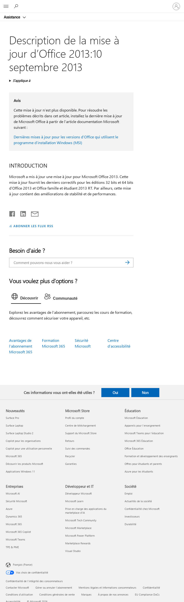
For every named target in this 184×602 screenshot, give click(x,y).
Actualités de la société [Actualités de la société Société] (138, 501)
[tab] (26, 297)
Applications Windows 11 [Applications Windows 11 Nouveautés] (20, 471)
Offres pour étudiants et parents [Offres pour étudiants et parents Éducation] (143, 464)
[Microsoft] (92, 3)
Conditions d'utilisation (19, 594)
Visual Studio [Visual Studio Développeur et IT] (72, 551)
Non (145, 392)
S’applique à (21, 80)
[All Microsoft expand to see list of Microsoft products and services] (6, 6)
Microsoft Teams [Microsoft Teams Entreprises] (15, 539)
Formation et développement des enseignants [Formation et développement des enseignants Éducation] (151, 456)
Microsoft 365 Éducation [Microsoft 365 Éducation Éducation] (139, 441)
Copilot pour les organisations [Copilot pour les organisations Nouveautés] (23, 441)
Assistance (12, 17)
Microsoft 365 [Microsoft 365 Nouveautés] (14, 456)
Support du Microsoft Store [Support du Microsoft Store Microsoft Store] (81, 433)
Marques (86, 594)
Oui (115, 392)
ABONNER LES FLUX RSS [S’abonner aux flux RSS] (33, 226)
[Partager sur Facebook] (12, 212)
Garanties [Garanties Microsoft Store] (71, 464)
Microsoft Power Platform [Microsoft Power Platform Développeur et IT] (80, 535)
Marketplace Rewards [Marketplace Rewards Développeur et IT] (78, 543)
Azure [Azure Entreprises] (9, 509)
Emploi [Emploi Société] (128, 493)
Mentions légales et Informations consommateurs (107, 587)
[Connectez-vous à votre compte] (176, 6)
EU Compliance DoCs (147, 594)
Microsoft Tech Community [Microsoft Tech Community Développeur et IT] (80, 520)
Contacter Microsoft (17, 587)
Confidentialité (151, 587)
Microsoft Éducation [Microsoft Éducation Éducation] (136, 418)
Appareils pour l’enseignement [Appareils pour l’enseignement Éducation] (142, 425)
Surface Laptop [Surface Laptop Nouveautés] (14, 425)
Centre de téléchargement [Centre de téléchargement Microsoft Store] (80, 425)
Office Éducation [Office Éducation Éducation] (134, 448)
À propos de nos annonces (113, 594)
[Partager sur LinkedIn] (21, 212)
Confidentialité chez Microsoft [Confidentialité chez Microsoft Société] (142, 509)
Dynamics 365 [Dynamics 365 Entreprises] (14, 516)
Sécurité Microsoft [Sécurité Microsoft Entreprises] (16, 501)
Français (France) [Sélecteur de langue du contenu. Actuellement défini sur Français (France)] (22, 564)
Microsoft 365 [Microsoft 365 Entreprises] (14, 524)
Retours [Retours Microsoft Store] (69, 441)
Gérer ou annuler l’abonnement (53, 587)
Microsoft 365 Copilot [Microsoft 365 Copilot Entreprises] (18, 532)
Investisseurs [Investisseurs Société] (132, 516)
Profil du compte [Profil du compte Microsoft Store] (74, 418)
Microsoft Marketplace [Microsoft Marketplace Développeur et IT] (78, 528)
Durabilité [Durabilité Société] (130, 524)
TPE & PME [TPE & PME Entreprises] (12, 547)
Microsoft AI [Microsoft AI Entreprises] (13, 493)
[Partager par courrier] (33, 212)
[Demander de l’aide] (17, 6)
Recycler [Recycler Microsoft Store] (70, 456)
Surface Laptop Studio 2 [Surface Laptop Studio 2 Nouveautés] (19, 433)
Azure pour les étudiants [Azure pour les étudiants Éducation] (139, 471)
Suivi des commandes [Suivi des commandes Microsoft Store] (77, 448)
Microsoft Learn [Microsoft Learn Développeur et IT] (74, 501)
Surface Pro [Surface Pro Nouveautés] (12, 418)
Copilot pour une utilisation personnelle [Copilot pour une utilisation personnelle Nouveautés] (29, 448)
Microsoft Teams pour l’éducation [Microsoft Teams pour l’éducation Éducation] (144, 433)
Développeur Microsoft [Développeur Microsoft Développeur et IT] (78, 493)
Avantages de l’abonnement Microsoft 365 (20, 346)
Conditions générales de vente (57, 594)
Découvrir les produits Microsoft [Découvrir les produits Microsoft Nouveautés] (24, 464)
